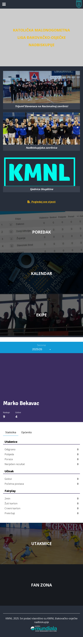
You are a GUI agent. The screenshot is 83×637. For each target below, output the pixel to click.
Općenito (26, 432)
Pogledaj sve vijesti (42, 201)
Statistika (10, 432)
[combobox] (41, 349)
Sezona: (41, 345)
